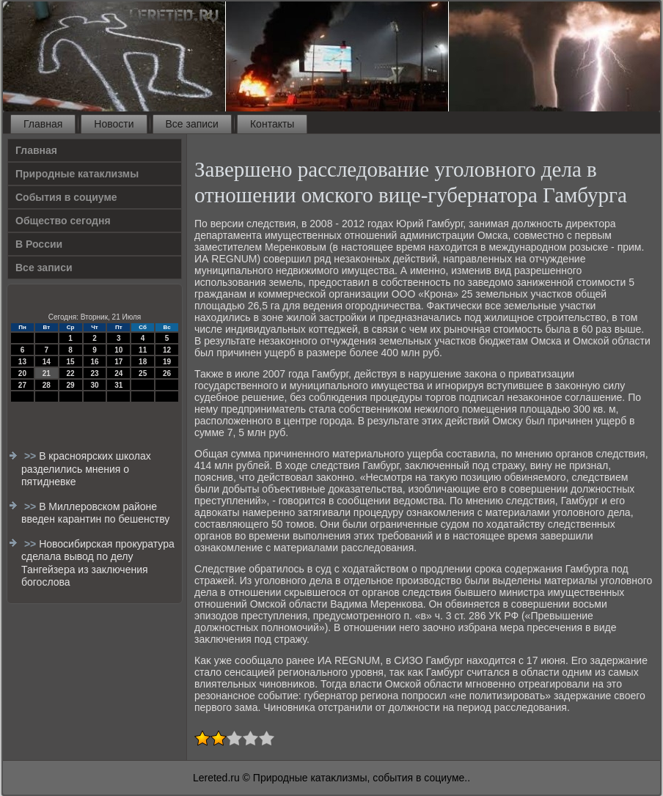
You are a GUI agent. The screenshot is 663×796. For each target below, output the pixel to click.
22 (71, 373)
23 (94, 373)
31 (118, 385)
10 (118, 350)
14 (47, 362)
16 (94, 362)
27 (22, 385)
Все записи (192, 124)
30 (94, 385)
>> (31, 456)
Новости (113, 124)
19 (167, 362)
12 (167, 350)
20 (22, 373)
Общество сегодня (63, 220)
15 (71, 362)
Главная (42, 124)
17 (118, 362)
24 (118, 373)
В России (38, 244)
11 (143, 350)
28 (47, 385)
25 (143, 373)
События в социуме (66, 197)
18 (143, 362)
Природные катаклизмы (77, 174)
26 (167, 373)
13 (22, 362)
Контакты (272, 124)
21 (47, 373)
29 (71, 385)
